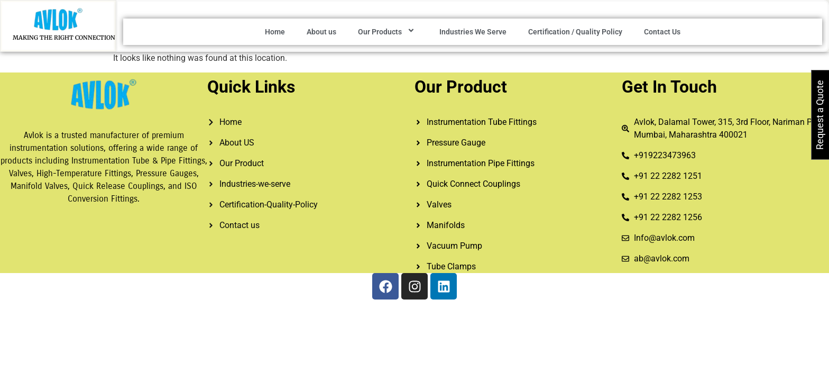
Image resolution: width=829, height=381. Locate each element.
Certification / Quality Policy (575, 32)
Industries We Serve (472, 32)
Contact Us (662, 32)
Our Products (388, 31)
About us (321, 32)
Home (275, 32)
